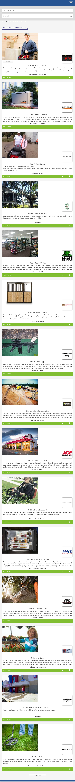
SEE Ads (8, 61)
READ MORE (7, 77)
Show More (37, 775)
